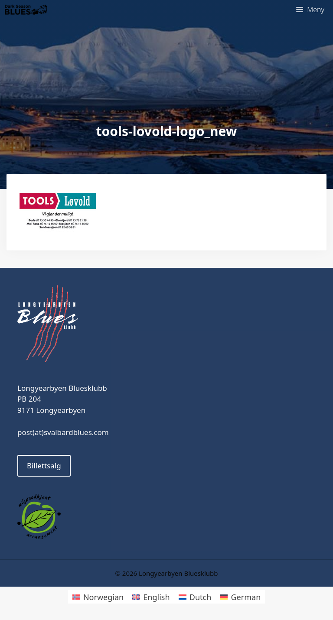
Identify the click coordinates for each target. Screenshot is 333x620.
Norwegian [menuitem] (103, 597)
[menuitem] (98, 597)
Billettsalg (44, 466)
